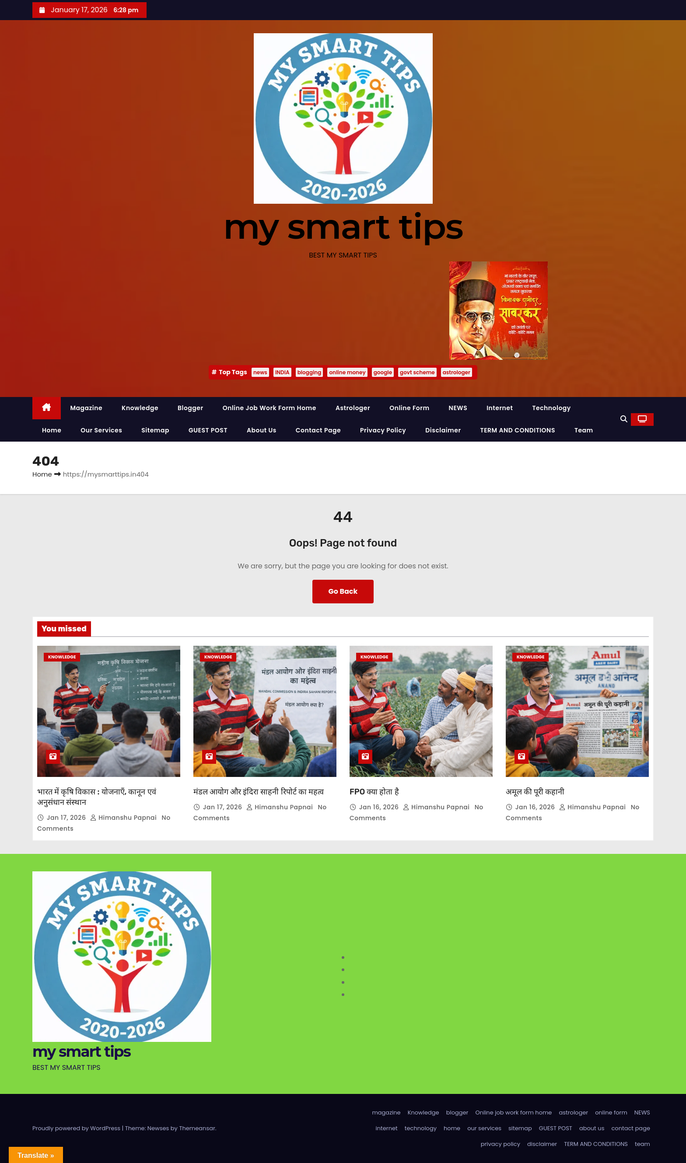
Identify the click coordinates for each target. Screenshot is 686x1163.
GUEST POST (208, 430)
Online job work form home (269, 408)
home (51, 430)
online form (409, 408)
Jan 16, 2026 (380, 807)
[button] (623, 419)
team (583, 430)
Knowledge (140, 408)
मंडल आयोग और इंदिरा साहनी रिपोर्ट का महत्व (258, 792)
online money (347, 372)
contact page (318, 430)
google (383, 372)
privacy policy (383, 430)
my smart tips (342, 226)
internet (499, 408)
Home (42, 474)
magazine (86, 408)
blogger (190, 408)
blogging (310, 372)
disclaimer (443, 430)
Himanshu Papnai (124, 817)
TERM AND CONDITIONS (517, 430)
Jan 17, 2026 (67, 817)
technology (551, 408)
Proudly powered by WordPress (77, 1128)
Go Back (343, 591)
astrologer (456, 372)
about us (261, 430)
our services (101, 430)
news (260, 372)
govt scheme (417, 372)
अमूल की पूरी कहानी (535, 792)
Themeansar (197, 1128)
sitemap (155, 430)
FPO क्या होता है (374, 792)
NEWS (458, 408)
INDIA (282, 372)
